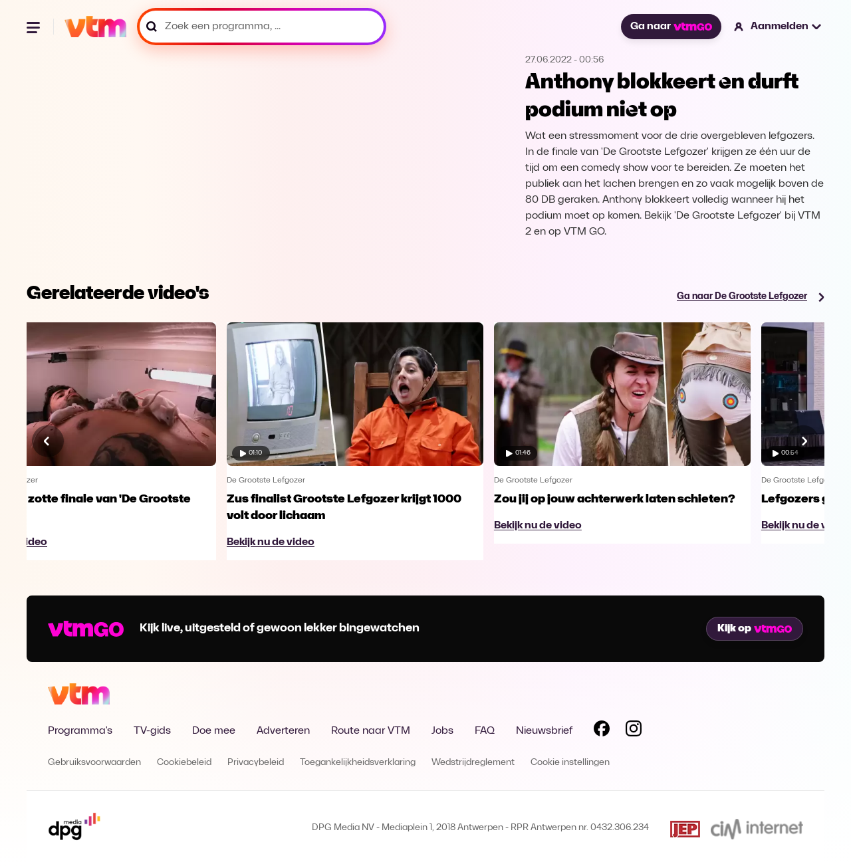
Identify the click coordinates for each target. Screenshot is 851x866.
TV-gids (152, 731)
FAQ (485, 731)
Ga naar (670, 26)
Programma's (80, 731)
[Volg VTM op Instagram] (634, 731)
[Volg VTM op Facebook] (602, 731)
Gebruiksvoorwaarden (94, 763)
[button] (778, 27)
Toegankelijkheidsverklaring (358, 763)
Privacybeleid (255, 763)
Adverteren (283, 731)
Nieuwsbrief (544, 731)
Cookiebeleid (184, 763)
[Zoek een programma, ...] (262, 27)
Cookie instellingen (570, 763)
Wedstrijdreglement (473, 763)
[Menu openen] (35, 27)
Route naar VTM (370, 731)
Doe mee (213, 731)
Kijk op (754, 628)
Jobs (442, 731)
